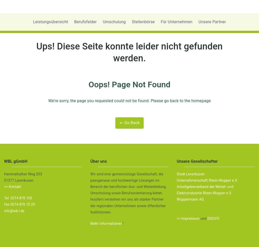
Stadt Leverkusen (191, 174)
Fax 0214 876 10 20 (19, 204)
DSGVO (213, 218)
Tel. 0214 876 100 (18, 198)
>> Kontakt (12, 187)
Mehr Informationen (106, 224)
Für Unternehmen (176, 21)
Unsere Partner (212, 21)
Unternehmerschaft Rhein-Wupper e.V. (207, 180)
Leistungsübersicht (50, 21)
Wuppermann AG (190, 199)
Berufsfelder (85, 21)
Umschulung (114, 21)
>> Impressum (188, 218)
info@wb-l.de (14, 211)
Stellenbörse (143, 21)
